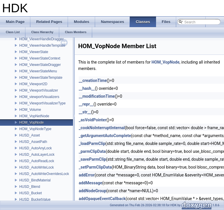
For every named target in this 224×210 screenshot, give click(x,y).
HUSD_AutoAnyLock (35, 148)
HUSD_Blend (29, 187)
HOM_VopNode (31, 122)
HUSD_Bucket (30, 193)
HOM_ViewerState (33, 52)
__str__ (85, 112)
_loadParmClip (92, 143)
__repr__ (86, 104)
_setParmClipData (95, 167)
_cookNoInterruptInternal (102, 127)
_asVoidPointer (92, 120)
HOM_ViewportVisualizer (38, 90)
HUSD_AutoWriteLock (36, 167)
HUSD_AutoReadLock (36, 161)
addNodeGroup (92, 190)
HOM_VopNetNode (34, 116)
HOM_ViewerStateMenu (38, 71)
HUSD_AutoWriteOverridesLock (44, 174)
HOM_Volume (30, 110)
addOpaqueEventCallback (102, 198)
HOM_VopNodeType (35, 129)
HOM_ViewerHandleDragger (41, 39)
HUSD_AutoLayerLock (37, 155)
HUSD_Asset (29, 135)
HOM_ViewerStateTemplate (40, 78)
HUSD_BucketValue (34, 199)
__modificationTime (97, 96)
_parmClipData (92, 151)
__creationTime (93, 80)
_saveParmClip (92, 159)
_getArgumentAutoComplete (105, 135)
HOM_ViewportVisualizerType (42, 103)
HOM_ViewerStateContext (39, 58)
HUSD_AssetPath (33, 142)
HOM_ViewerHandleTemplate (42, 45)
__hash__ (87, 88)
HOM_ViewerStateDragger (40, 65)
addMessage (90, 183)
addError (86, 175)
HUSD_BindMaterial (34, 180)
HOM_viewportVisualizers (39, 97)
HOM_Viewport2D (33, 84)
